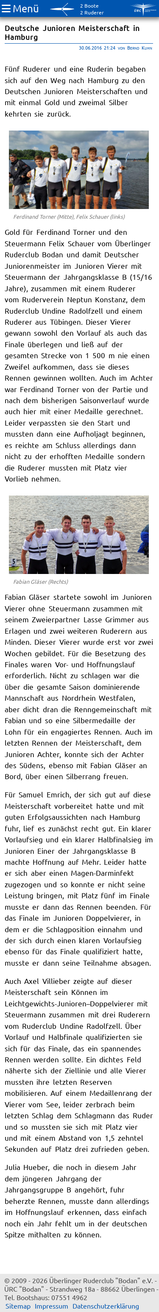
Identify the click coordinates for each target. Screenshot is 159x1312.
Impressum (51, 1305)
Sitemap (18, 1305)
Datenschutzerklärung (106, 1305)
